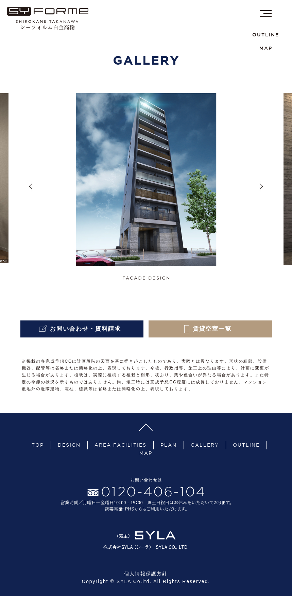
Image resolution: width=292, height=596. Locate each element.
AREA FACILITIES (121, 445)
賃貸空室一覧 (210, 329)
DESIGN (69, 445)
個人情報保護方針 (146, 573)
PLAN (168, 445)
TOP (38, 445)
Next (261, 186)
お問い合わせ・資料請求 (81, 329)
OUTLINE (265, 34)
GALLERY (205, 445)
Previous (30, 186)
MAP (265, 48)
